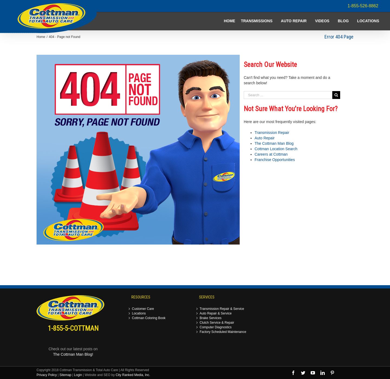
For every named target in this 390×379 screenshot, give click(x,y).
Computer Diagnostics (216, 327)
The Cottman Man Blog (274, 143)
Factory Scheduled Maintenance (223, 332)
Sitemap (65, 375)
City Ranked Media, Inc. (133, 375)
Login (78, 375)
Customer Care (143, 309)
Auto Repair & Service (216, 313)
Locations (139, 313)
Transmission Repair (272, 132)
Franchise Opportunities (275, 160)
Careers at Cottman (271, 154)
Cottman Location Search (276, 149)
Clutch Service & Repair (217, 323)
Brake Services (211, 318)
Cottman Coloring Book (148, 318)
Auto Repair (265, 138)
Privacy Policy (47, 375)
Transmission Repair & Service (222, 309)
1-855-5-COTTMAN (73, 328)
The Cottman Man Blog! (73, 354)
